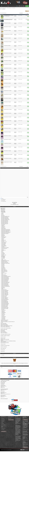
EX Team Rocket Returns (4, 248)
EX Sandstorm (3, 246)
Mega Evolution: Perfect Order (4, 262)
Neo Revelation (3, 267)
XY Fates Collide (3, 314)
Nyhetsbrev (2, 423)
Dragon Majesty (3, 235)
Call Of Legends (3, 224)
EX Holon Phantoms (3, 243)
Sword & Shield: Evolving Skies (4, 304)
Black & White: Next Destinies (4, 220)
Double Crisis (2, 234)
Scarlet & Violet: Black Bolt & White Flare (5, 276)
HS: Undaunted (3, 257)
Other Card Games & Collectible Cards (5, 326)
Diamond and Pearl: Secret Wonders (5, 232)
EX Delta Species (3, 237)
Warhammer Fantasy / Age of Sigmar (5, 339)
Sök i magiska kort (3, 199)
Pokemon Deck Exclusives (4, 271)
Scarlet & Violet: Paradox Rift (4, 281)
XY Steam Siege (3, 319)
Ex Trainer (2, 249)
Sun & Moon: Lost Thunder (4, 295)
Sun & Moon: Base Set (3, 289)
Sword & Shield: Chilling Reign (4, 302)
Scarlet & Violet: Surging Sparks (5, 284)
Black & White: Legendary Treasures (5, 219)
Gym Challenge (3, 253)
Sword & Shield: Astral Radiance (5, 299)
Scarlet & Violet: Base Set (4, 275)
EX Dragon (2, 239)
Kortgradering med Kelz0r (3, 426)
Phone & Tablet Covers (3, 348)
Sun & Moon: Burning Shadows (4, 290)
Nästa (27, 13)
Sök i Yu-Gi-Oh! (3, 200)
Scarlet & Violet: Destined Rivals (5, 277)
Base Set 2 (2, 214)
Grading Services (3, 351)
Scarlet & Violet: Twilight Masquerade (5, 286)
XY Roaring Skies (3, 318)
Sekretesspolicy (9, 449)
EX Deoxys (2, 238)
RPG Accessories (3, 330)
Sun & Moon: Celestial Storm (4, 291)
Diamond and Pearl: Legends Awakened (5, 230)
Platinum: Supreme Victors (4, 270)
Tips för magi (2, 429)
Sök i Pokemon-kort (3, 201)
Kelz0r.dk (6, 449)
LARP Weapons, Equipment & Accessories (5, 334)
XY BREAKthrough (3, 312)
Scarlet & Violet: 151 (3, 274)
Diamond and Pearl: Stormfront (4, 233)
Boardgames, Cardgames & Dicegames (5, 335)
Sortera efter (2, 14)
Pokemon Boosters (3, 209)
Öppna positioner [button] (4, 431)
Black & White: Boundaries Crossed (5, 216)
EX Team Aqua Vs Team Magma (5, 247)
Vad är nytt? (14, 357)
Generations (2, 252)
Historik (2, 422)
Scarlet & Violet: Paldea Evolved (5, 279)
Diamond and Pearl (3, 228)
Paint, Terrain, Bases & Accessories (5, 342)
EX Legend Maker (3, 244)
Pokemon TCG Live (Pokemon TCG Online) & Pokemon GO (8, 321)
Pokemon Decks (3, 210)
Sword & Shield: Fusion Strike (4, 305)
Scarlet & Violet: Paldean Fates (4, 280)
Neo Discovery (3, 265)
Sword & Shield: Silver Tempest (4, 307)
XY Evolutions (2, 313)
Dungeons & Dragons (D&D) (4, 329)
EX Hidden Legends (3, 242)
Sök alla (2, 198)
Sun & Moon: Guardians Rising (4, 294)
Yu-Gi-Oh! (2, 322)
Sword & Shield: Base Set (4, 300)
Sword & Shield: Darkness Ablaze (5, 303)
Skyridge (2, 288)
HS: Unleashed (3, 258)
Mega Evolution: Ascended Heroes (5, 260)
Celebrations (2, 225)
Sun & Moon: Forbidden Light (4, 293)
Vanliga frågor (2, 418)
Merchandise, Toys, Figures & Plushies (5, 345)
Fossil (2, 251)
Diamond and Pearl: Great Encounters (5, 229)
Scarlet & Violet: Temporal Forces (5, 285)
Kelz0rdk (25, 423)
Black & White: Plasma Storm (4, 223)
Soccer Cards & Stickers (3, 323)
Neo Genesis (2, 266)
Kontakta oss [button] (25, 419)
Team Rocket (2, 309)
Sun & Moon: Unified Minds (4, 298)
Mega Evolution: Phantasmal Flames (5, 263)
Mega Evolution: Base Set (4, 261)
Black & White (2, 215)
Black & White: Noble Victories (4, 221)
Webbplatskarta (26, 449)
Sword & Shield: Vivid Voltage (4, 308)
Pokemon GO (2, 272)
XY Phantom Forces (3, 316)
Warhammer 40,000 (3, 338)
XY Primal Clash (3, 317)
